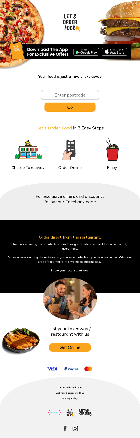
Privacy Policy (70, 398)
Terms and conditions (70, 387)
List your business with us (70, 392)
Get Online (70, 347)
